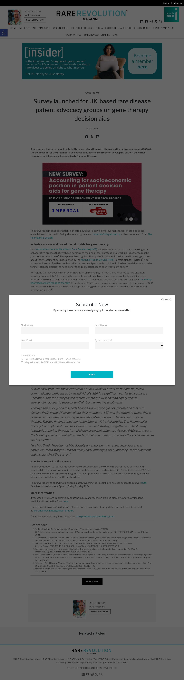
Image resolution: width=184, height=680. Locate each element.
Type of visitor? (103, 340)
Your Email (26, 340)
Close (166, 299)
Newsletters (28, 355)
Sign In (166, 3)
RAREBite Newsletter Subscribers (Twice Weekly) (53, 359)
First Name (27, 325)
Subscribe (178, 3)
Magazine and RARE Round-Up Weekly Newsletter (52, 362)
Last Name (101, 325)
